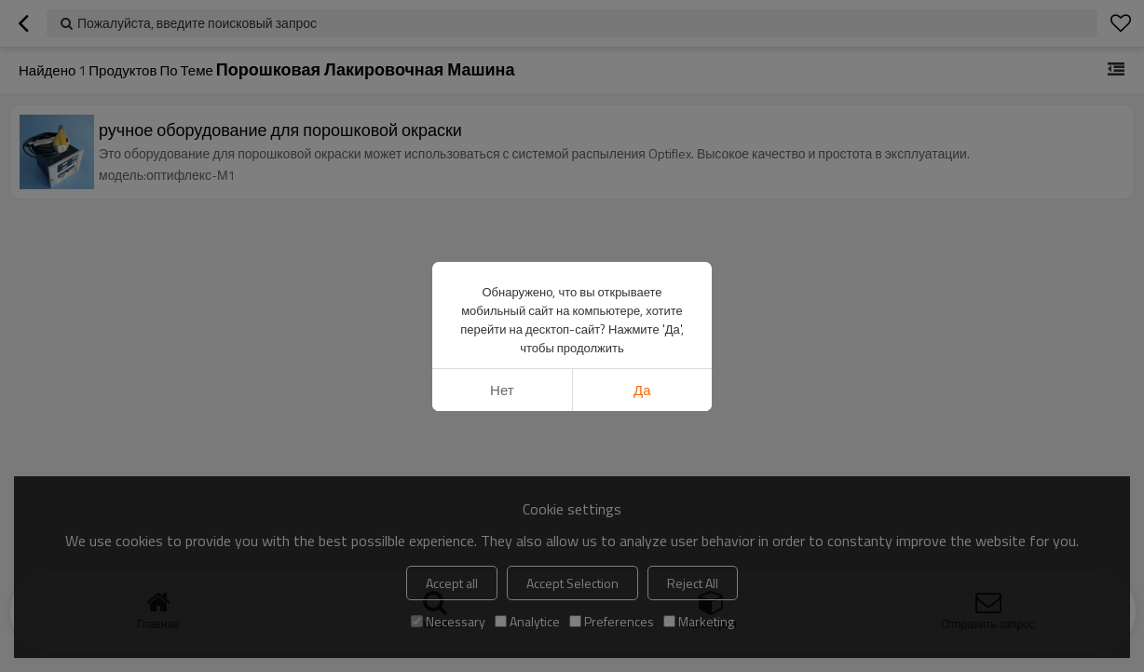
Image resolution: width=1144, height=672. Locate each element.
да (642, 390)
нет (502, 390)
